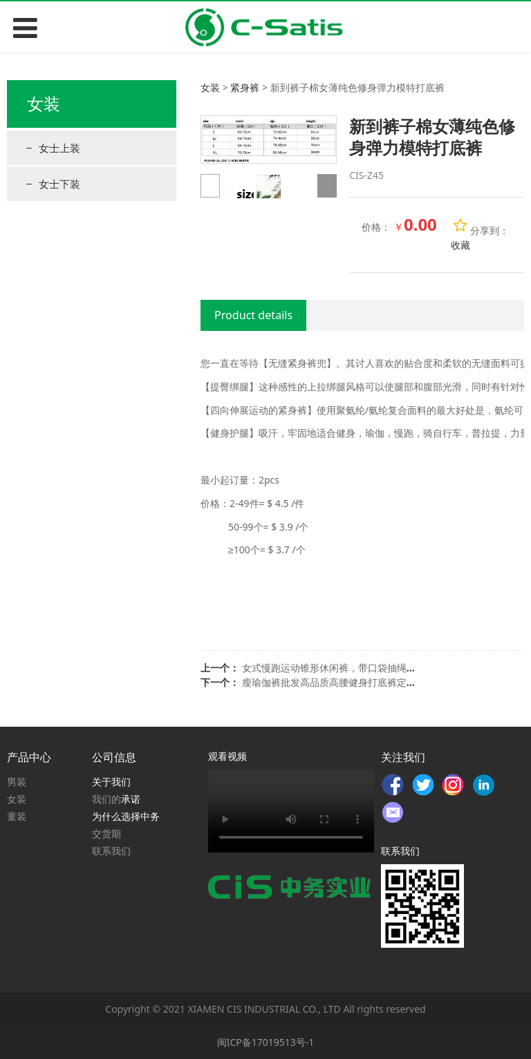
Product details (253, 315)
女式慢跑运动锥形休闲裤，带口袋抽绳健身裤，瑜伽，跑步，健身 (382, 667)
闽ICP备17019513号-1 (266, 1042)
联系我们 (111, 850)
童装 (16, 816)
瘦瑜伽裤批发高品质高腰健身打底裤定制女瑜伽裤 (348, 682)
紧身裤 (244, 87)
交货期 (106, 833)
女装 (210, 87)
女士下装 (59, 184)
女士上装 (59, 148)
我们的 (106, 798)
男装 (16, 781)
